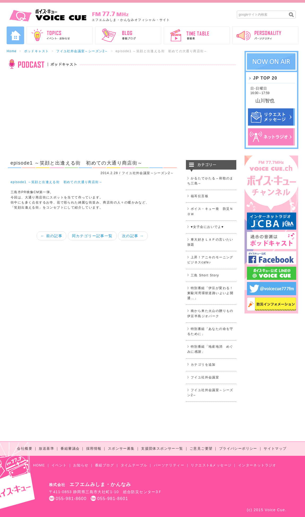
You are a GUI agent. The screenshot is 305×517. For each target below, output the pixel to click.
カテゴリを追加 (203, 364)
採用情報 (94, 448)
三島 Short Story (205, 275)
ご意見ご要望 (201, 448)
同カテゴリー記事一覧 (92, 236)
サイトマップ (275, 448)
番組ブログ (104, 465)
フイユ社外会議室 (205, 377)
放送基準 (46, 448)
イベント (59, 465)
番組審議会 (70, 448)
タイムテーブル (134, 465)
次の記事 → (133, 236)
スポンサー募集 (121, 448)
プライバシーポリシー (238, 448)
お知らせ (81, 465)
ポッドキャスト (36, 51)
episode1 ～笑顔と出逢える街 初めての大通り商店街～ (56, 182)
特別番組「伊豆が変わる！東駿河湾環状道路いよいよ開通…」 (210, 293)
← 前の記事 (51, 236)
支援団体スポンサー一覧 (162, 448)
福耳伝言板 (199, 196)
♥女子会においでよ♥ (207, 227)
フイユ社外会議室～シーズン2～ (82, 51)
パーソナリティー (169, 465)
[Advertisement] (121, 118)
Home (12, 51)
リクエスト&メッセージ (211, 465)
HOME (39, 465)
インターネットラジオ (257, 465)
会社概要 (24, 448)
